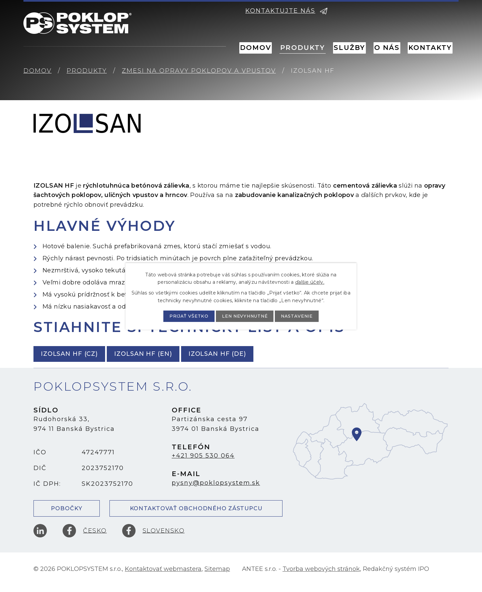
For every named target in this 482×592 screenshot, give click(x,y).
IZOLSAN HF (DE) (239, 353)
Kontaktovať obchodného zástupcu (196, 510)
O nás (387, 48)
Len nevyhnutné (245, 316)
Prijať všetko (179, 316)
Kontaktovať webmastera (163, 575)
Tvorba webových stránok (321, 575)
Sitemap (217, 575)
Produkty (302, 48)
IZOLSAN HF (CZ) (74, 353)
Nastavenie (306, 316)
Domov (255, 48)
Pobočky (67, 510)
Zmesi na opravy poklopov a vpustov (199, 70)
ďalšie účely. (309, 282)
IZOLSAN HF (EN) (156, 353)
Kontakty (430, 48)
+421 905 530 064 (203, 455)
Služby (349, 48)
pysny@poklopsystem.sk (216, 482)
